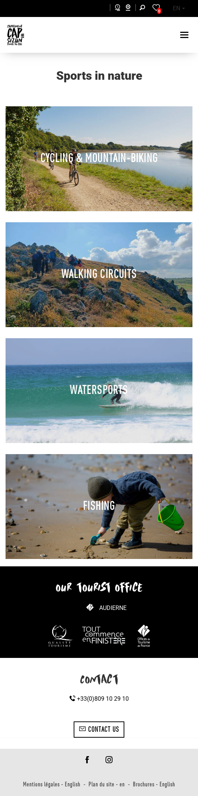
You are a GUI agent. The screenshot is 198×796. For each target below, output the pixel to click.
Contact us (99, 729)
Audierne (113, 607)
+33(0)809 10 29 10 (99, 698)
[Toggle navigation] (185, 35)
